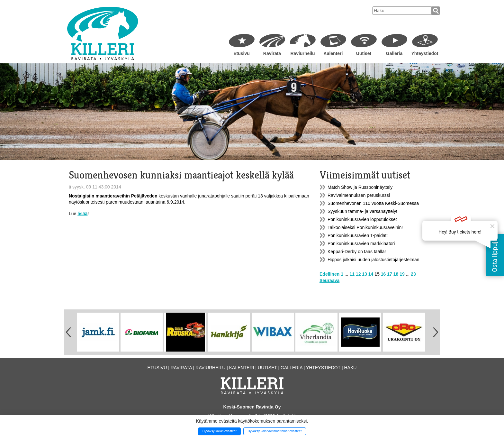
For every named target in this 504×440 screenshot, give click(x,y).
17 (389, 274)
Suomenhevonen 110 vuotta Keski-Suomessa (373, 203)
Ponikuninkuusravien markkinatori (361, 243)
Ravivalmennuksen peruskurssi (359, 195)
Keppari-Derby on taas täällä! (357, 251)
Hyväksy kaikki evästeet (220, 431)
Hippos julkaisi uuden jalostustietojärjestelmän (373, 259)
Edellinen (329, 274)
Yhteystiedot (424, 53)
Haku (350, 367)
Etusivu (241, 53)
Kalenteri (333, 53)
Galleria (394, 53)
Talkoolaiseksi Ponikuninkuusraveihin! (365, 227)
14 (371, 274)
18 (396, 274)
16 (383, 274)
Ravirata (272, 53)
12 (358, 274)
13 (364, 274)
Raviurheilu (302, 53)
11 (352, 274)
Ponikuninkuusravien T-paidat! (358, 235)
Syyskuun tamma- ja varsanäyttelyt (362, 211)
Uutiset (363, 53)
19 (402, 274)
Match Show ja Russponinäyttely (360, 187)
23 (413, 274)
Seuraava (329, 280)
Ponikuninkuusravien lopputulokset (362, 219)
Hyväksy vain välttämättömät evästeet (275, 431)
